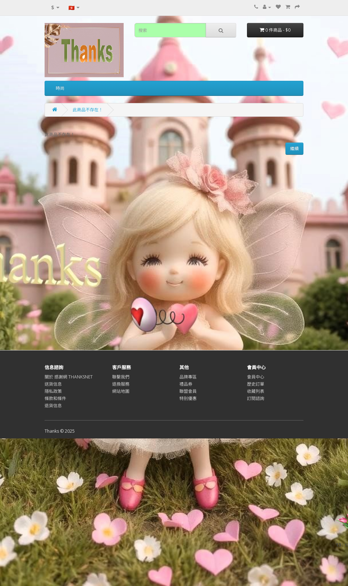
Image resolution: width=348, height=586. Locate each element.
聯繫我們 (120, 377)
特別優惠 (188, 398)
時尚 (60, 88)
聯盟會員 (188, 391)
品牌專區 (188, 377)
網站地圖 (120, 391)
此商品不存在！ (88, 110)
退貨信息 (53, 406)
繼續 (294, 148)
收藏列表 (255, 391)
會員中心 (255, 377)
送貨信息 (53, 384)
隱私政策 (53, 391)
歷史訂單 (255, 384)
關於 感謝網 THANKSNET (69, 377)
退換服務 (120, 384)
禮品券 (185, 384)
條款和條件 (55, 398)
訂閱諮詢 (255, 398)
